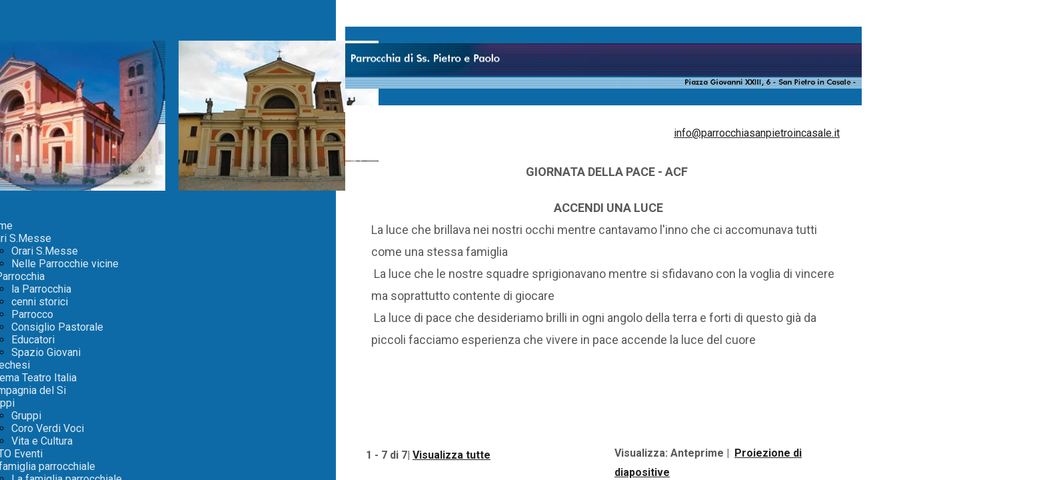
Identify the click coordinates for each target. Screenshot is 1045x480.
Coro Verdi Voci (47, 428)
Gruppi (26, 415)
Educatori (33, 339)
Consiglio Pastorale (57, 327)
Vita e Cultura (42, 441)
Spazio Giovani (46, 352)
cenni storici (39, 301)
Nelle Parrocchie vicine (65, 263)
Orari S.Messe (44, 251)
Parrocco (32, 314)
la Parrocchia (41, 289)
